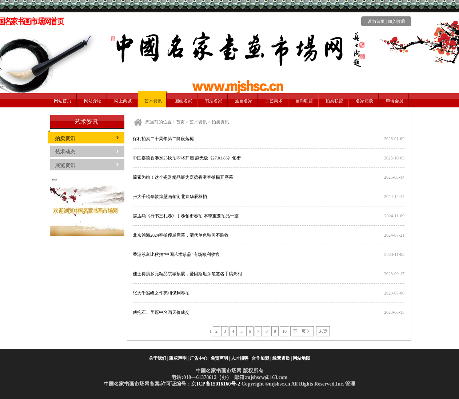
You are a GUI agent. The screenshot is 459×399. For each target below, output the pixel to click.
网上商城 (123, 100)
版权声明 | (179, 358)
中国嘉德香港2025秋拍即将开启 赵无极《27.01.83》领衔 (187, 158)
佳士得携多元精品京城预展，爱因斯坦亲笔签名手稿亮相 (187, 273)
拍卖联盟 (334, 100)
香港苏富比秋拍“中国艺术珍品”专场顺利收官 (176, 254)
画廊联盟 (304, 100)
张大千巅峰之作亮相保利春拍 (161, 293)
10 (284, 331)
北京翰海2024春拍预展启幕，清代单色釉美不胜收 (181, 235)
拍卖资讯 (65, 138)
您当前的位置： (160, 122)
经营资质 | (282, 358)
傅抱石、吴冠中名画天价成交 (161, 312)
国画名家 (183, 100)
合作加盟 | (261, 358)
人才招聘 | (241, 358)
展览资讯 (65, 165)
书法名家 (213, 100)
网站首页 (62, 100)
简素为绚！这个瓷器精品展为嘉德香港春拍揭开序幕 (183, 177)
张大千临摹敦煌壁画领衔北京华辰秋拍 (170, 196)
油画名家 (243, 100)
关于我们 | (158, 358)
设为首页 (376, 21)
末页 (323, 331)
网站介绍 (92, 100)
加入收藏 (396, 21)
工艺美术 (274, 100)
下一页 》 (302, 331)
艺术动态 (65, 152)
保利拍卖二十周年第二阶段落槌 (163, 138)
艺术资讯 (153, 100)
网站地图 (301, 358)
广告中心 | (199, 358)
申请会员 (394, 100)
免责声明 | (220, 358)
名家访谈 (364, 100)
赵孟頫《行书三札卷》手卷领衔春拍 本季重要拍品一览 (186, 215)
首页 (180, 122)
